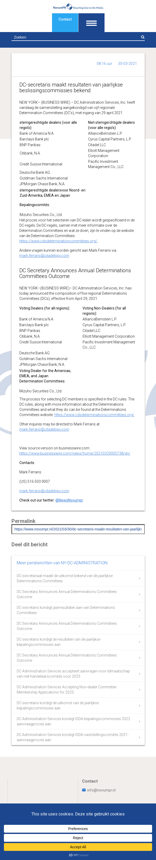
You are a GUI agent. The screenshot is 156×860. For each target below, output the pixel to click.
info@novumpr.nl (98, 790)
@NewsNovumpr (69, 500)
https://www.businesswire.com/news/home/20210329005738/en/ (74, 453)
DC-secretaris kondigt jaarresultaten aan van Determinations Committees (66, 610)
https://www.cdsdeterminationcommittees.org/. (58, 241)
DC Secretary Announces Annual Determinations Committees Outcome (67, 594)
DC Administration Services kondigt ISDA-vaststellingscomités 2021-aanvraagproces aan (73, 737)
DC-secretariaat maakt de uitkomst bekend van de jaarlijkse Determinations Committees (65, 578)
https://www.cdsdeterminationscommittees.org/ (94, 415)
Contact (65, 19)
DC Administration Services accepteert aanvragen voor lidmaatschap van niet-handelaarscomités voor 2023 (73, 673)
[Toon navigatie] (91, 22)
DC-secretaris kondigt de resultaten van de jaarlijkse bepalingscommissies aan (58, 642)
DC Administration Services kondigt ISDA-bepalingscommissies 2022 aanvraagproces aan (73, 721)
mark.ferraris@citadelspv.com (44, 255)
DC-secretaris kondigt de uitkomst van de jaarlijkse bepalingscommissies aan (58, 705)
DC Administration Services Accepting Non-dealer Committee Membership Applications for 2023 (66, 689)
